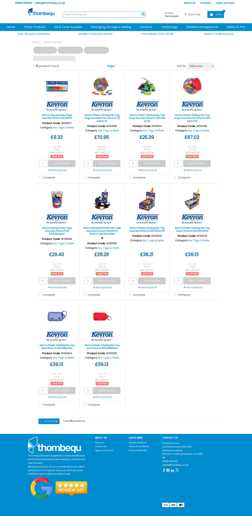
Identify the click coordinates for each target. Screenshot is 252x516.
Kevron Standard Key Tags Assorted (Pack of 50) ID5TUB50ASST (57, 231)
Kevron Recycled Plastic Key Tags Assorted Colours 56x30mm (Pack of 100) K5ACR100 (102, 231)
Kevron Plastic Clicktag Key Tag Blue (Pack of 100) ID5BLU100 (57, 347)
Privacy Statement (138, 450)
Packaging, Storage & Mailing (111, 27)
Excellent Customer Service (96, 34)
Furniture (146, 27)
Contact (205, 3)
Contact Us (100, 446)
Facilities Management (202, 27)
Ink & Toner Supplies (68, 27)
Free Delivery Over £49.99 (156, 34)
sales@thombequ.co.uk (50, 3)
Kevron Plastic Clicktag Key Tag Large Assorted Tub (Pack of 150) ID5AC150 (192, 118)
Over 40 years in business (34, 34)
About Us (189, 3)
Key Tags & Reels (63, 127)
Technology (169, 27)
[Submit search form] (143, 14)
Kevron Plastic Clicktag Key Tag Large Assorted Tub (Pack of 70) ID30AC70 (102, 118)
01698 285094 (23, 3)
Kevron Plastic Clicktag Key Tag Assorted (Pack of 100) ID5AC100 (147, 229)
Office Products (35, 27)
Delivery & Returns (138, 442)
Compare (46, 177)
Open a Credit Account (219, 34)
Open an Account (104, 450)
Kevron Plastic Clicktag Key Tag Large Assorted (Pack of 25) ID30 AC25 (147, 118)
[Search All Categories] (104, 14)
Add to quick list (57, 170)
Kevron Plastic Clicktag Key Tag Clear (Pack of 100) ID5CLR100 (192, 229)
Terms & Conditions (139, 446)
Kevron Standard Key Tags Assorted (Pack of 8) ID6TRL (57, 117)
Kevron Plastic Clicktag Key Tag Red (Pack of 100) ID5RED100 (102, 347)
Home (11, 27)
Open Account (225, 3)
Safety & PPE (236, 27)
